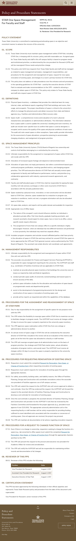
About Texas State (68, 510)
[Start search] (65, 3)
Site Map (4, 534)
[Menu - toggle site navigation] (71, 3)
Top (38, 507)
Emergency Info (69, 516)
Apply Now (65, 525)
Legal (72, 519)
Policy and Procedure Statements (24, 13)
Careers (71, 513)
